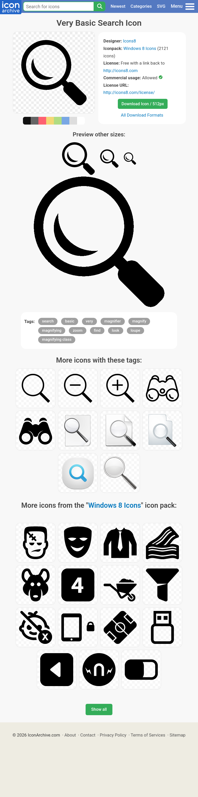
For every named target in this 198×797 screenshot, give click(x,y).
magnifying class (56, 339)
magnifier (112, 321)
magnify (139, 321)
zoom (77, 330)
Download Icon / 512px (142, 103)
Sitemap (178, 735)
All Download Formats (142, 115)
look (115, 330)
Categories (141, 6)
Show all (99, 709)
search (48, 321)
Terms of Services (148, 735)
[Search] (99, 6)
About (70, 735)
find (97, 330)
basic (69, 321)
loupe (135, 330)
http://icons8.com (120, 70)
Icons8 (129, 40)
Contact (87, 735)
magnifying (51, 330)
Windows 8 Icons (139, 48)
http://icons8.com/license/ (129, 92)
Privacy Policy (113, 735)
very (89, 321)
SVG (161, 6)
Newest (118, 6)
